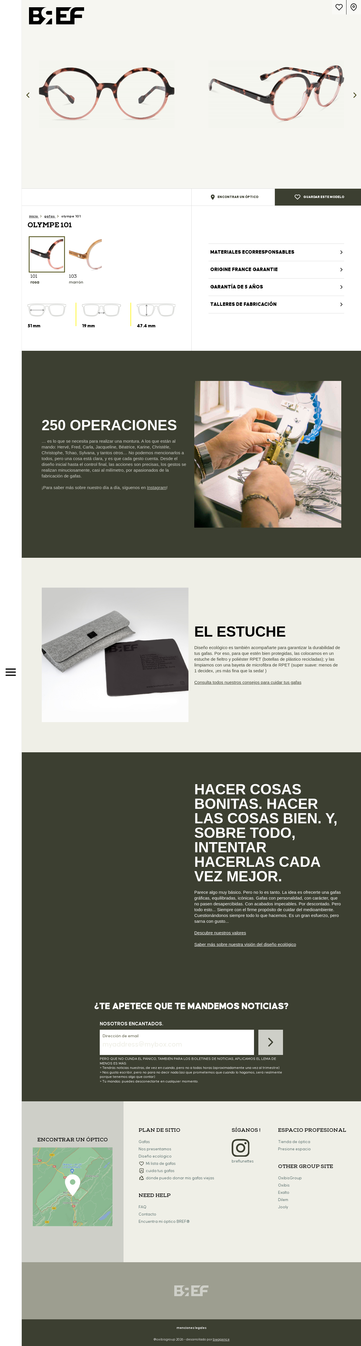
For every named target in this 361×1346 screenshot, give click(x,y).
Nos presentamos (155, 1149)
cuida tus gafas (160, 1171)
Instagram (156, 487)
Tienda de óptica (294, 1142)
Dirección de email (121, 1036)
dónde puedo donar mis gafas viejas (180, 1178)
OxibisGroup (290, 1178)
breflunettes (243, 1161)
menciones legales (191, 1327)
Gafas (144, 1142)
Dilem (283, 1200)
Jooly (283, 1207)
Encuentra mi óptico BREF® (164, 1222)
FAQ (142, 1207)
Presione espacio (294, 1149)
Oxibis (284, 1185)
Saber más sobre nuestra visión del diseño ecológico (245, 944)
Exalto (283, 1193)
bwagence (221, 1339)
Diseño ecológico (155, 1156)
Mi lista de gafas (161, 1164)
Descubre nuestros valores (220, 932)
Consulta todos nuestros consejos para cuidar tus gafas (247, 682)
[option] (106, 94)
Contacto (147, 1214)
